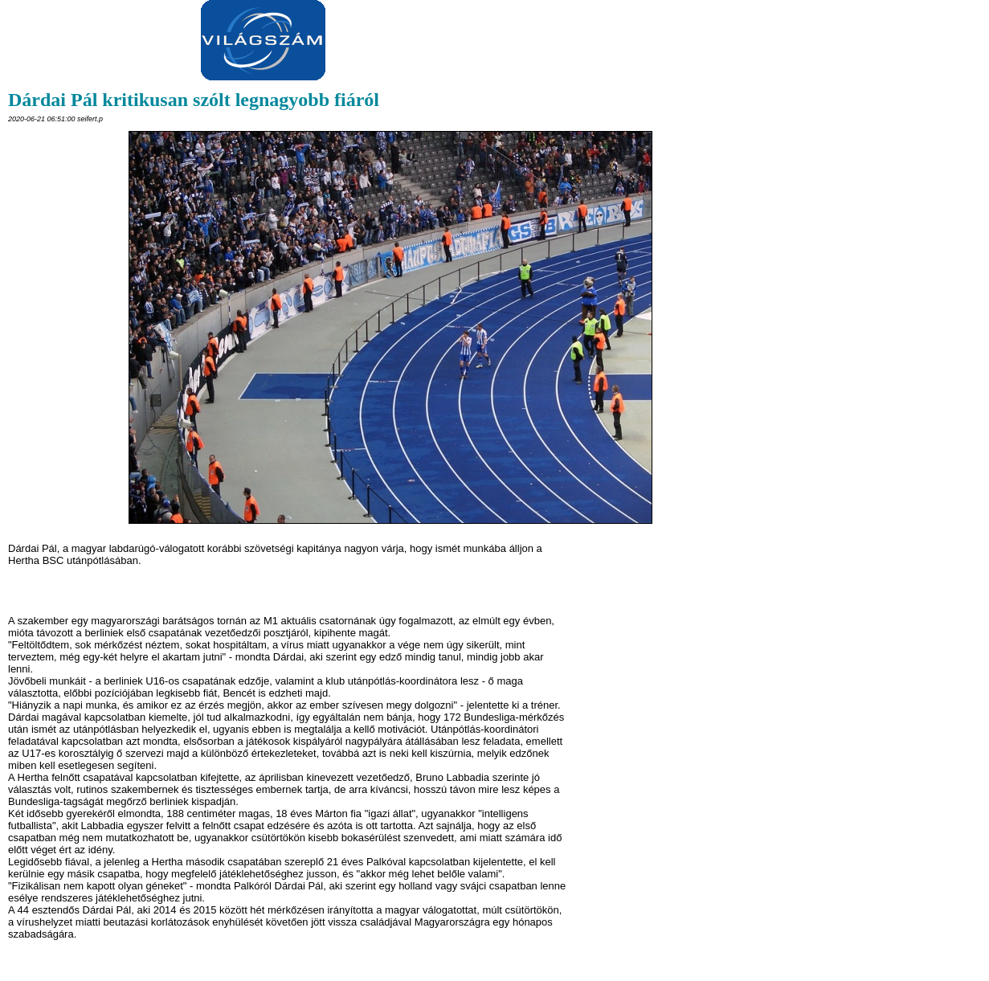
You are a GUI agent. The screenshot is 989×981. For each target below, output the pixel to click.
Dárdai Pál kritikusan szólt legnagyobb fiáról (193, 99)
